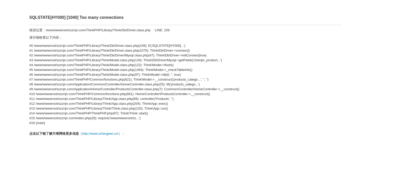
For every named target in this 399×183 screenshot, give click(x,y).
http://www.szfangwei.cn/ (100, 133)
